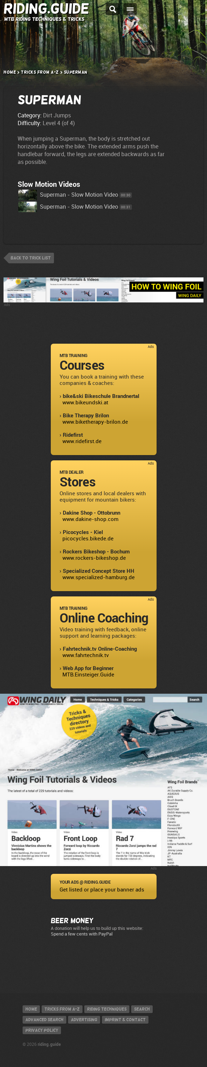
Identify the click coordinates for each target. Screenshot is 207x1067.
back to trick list (31, 258)
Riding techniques (107, 1009)
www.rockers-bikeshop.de (94, 558)
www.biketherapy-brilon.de (95, 422)
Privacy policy (41, 1030)
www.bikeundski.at (85, 402)
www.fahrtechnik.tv (85, 655)
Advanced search (44, 1019)
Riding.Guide (46, 9)
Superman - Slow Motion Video (68, 194)
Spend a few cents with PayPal (81, 934)
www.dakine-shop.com (90, 519)
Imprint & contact (125, 1019)
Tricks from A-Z (40, 72)
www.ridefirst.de (82, 441)
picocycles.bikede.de (88, 538)
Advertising (84, 1019)
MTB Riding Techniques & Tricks (44, 19)
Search (142, 1009)
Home (10, 72)
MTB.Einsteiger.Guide (88, 675)
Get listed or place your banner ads (102, 890)
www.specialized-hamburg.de (98, 577)
